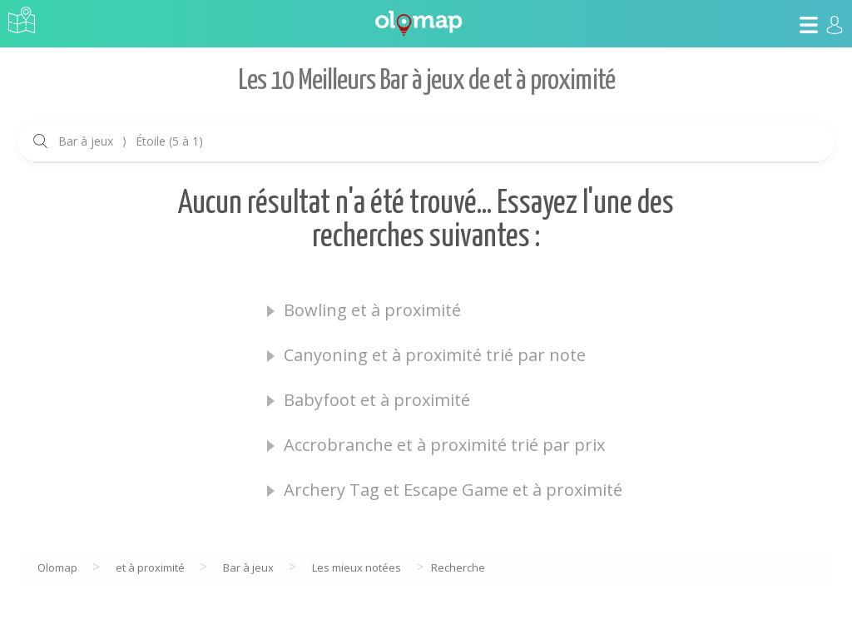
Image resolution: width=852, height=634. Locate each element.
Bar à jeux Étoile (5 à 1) (130, 141)
